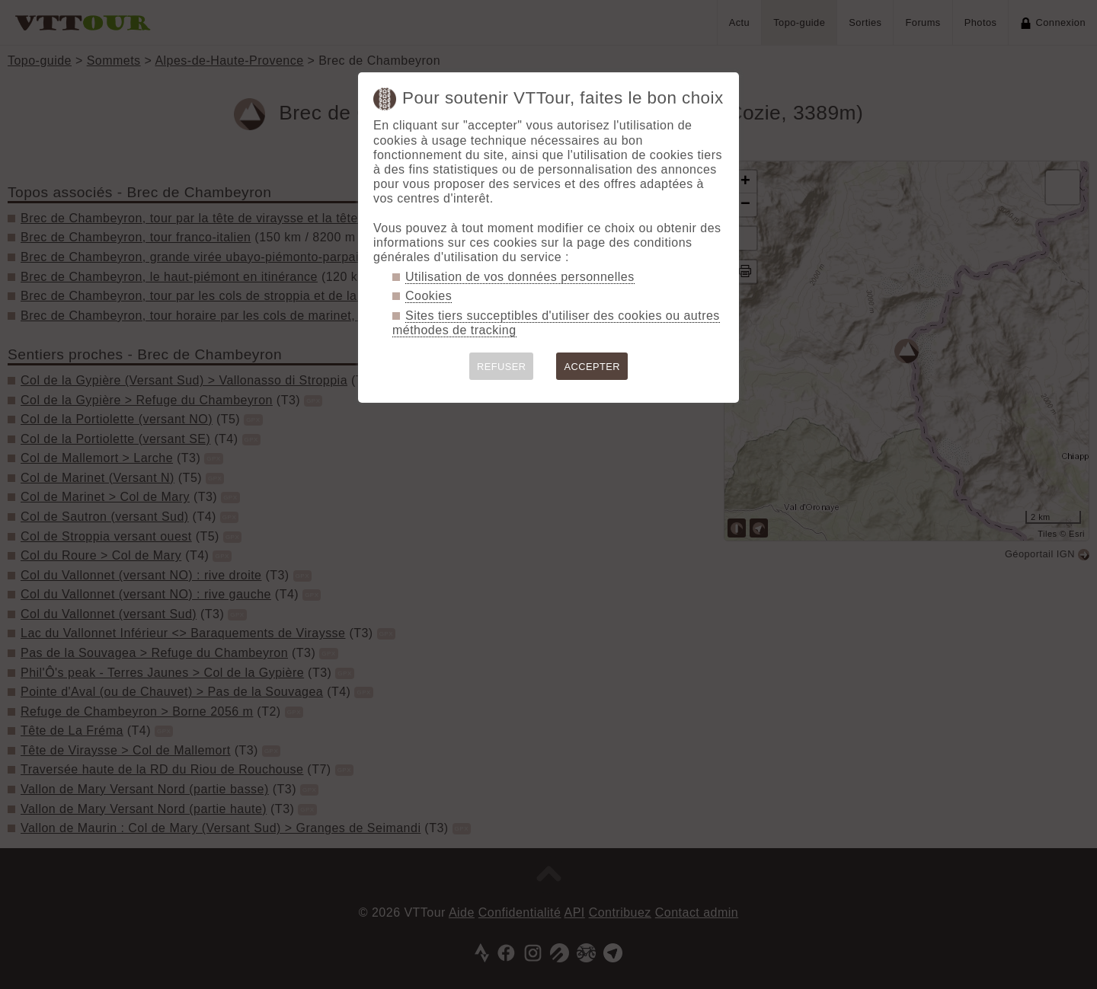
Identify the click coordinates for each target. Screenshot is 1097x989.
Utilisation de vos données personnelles (520, 276)
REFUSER (501, 366)
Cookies (428, 295)
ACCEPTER (592, 366)
